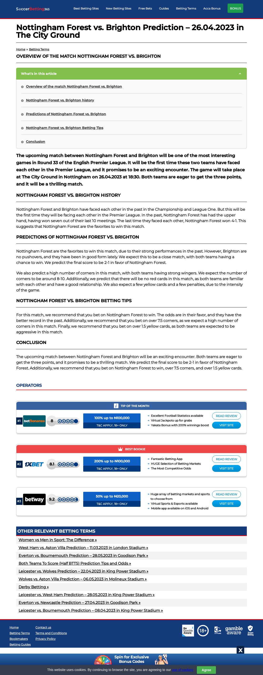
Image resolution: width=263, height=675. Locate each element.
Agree (206, 670)
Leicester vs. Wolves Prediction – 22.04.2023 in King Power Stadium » (83, 571)
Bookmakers (19, 639)
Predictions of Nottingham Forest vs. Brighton (66, 114)
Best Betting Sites (86, 8)
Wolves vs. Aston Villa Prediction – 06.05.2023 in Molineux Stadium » (83, 579)
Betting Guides (20, 644)
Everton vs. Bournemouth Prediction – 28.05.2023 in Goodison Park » (83, 555)
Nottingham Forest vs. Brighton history (60, 100)
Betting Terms (186, 8)
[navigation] (158, 9)
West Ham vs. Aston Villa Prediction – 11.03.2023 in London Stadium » (83, 548)
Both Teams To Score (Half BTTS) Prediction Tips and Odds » (75, 563)
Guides (164, 8)
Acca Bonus (211, 8)
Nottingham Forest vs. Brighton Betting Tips (64, 128)
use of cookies (182, 670)
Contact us (43, 627)
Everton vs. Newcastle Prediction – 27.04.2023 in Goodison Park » (80, 602)
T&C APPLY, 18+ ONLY (112, 425)
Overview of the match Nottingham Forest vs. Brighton (74, 86)
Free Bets (145, 8)
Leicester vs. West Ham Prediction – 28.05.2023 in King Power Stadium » (87, 595)
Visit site (226, 425)
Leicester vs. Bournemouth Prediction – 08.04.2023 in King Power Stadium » (91, 610)
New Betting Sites (118, 8)
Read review (226, 416)
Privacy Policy (45, 639)
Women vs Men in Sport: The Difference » (58, 540)
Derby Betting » (34, 587)
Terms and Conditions (51, 633)
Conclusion (35, 141)
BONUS (235, 8)
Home (14, 627)
